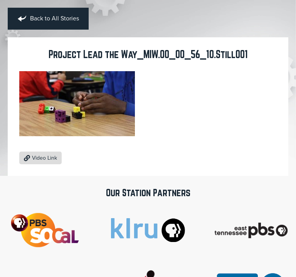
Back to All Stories (48, 18)
